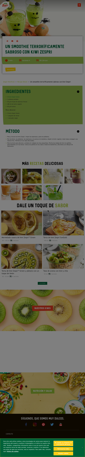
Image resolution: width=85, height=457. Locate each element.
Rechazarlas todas (63, 449)
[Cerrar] (82, 447)
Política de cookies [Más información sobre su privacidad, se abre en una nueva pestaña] (13, 451)
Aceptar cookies (63, 453)
